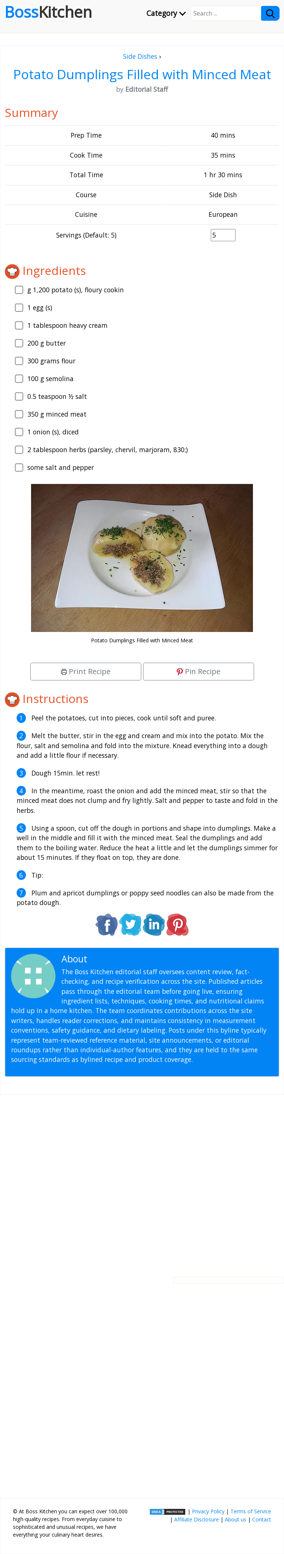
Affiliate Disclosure (196, 1519)
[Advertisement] (142, 1180)
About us (235, 1519)
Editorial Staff (118, 959)
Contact (261, 1519)
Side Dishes (140, 56)
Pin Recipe (198, 671)
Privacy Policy (208, 1511)
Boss (48, 11)
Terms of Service (250, 1511)
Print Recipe (86, 671)
